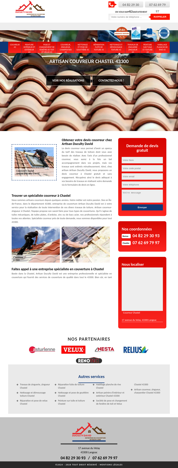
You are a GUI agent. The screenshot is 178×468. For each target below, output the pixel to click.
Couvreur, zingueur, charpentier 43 (66, 47)
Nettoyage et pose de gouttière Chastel (73, 394)
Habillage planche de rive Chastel (108, 386)
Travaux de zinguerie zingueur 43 (132, 47)
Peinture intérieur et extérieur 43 (29, 47)
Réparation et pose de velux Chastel (33, 402)
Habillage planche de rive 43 (162, 47)
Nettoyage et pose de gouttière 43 (82, 47)
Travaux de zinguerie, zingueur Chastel (35, 386)
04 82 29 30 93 (73, 457)
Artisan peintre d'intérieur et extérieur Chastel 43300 (110, 394)
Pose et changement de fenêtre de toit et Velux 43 (47, 47)
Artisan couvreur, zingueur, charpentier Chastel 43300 (147, 391)
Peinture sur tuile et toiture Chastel (71, 402)
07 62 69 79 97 (104, 457)
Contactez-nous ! (111, 80)
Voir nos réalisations (68, 80)
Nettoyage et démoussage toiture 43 (116, 47)
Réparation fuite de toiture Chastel (71, 386)
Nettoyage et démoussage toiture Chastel (33, 394)
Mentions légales (111, 464)
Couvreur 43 (15, 45)
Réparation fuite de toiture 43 (99, 47)
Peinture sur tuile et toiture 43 (148, 47)
